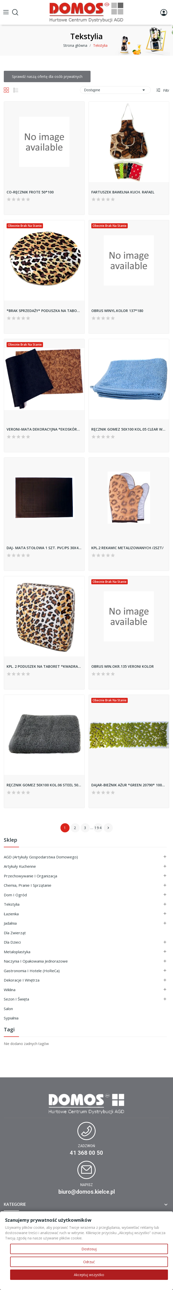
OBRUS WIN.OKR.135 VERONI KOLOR (122, 666)
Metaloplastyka (17, 951)
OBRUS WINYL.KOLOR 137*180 (117, 310)
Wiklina (9, 989)
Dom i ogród (15, 894)
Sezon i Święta (16, 999)
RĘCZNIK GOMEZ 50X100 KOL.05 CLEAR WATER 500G (129, 429)
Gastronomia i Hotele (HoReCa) (32, 970)
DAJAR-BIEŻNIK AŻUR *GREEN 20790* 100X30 (129, 785)
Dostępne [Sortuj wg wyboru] (115, 90)
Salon (8, 1008)
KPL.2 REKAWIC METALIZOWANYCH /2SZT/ (127, 547)
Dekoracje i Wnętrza (21, 980)
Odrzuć (89, 1261)
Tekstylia (11, 904)
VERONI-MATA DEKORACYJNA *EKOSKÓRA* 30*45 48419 (44, 429)
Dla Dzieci (12, 942)
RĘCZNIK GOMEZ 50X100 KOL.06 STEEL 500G (44, 785)
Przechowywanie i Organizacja (30, 875)
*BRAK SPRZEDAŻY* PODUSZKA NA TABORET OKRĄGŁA (44, 310)
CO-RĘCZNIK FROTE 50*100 (30, 192)
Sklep (10, 840)
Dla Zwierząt (15, 932)
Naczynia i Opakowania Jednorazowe (36, 961)
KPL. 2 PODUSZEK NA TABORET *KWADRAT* (44, 666)
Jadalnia (10, 923)
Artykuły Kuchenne (20, 866)
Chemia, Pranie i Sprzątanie (27, 885)
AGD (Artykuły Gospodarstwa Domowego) (41, 856)
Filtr (165, 90)
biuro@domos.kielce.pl (86, 1192)
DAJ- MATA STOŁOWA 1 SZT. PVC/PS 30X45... (44, 547)
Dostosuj (89, 1249)
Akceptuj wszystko (89, 1274)
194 (98, 827)
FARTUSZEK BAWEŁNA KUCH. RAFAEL (122, 192)
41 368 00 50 (86, 1153)
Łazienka (11, 913)
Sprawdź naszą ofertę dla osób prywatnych (47, 76)
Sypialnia (11, 1017)
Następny (108, 828)
